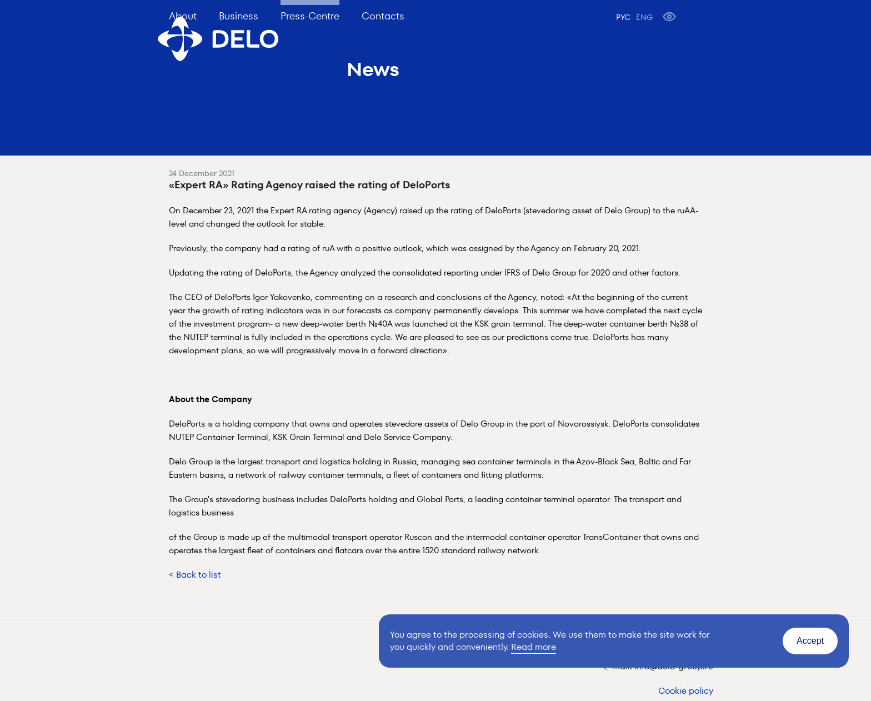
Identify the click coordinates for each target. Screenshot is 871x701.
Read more (533, 646)
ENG (644, 17)
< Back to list (195, 574)
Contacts (383, 16)
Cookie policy (685, 690)
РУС (623, 17)
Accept (810, 640)
